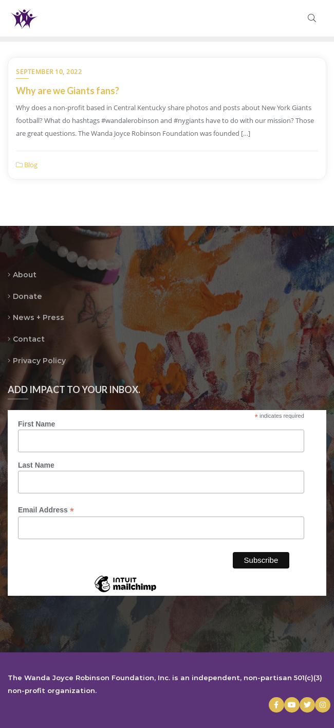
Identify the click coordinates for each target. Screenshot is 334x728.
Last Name (36, 465)
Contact (29, 339)
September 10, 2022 (49, 71)
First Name (36, 424)
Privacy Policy (39, 360)
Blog (27, 164)
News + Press (38, 317)
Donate (27, 296)
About (24, 274)
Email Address (46, 510)
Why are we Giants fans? (67, 90)
